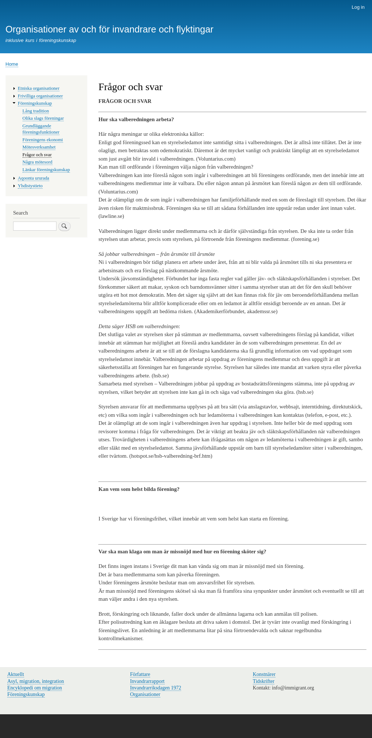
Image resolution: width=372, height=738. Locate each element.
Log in (358, 7)
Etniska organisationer (38, 88)
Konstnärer (264, 674)
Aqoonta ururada (33, 178)
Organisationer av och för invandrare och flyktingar (109, 29)
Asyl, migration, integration (35, 681)
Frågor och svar (37, 154)
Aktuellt (15, 674)
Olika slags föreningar (43, 118)
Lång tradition (36, 111)
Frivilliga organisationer (40, 96)
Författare (140, 674)
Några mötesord (37, 162)
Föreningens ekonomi (43, 139)
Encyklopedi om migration (34, 688)
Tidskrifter (263, 681)
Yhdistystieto (30, 185)
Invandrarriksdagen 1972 (155, 688)
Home (11, 64)
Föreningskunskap (35, 103)
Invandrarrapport (147, 681)
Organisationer (145, 694)
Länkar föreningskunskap (46, 169)
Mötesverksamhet (39, 147)
